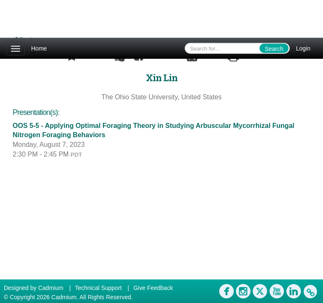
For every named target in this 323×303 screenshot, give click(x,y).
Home (39, 48)
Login (303, 48)
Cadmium (51, 287)
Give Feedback (153, 287)
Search (274, 48)
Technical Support (98, 287)
